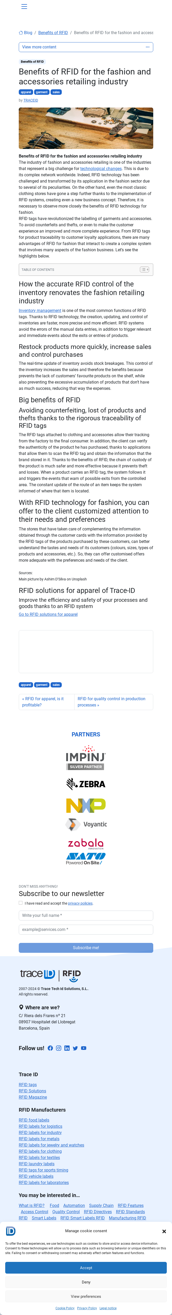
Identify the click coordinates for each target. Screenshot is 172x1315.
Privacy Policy (87, 1308)
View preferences (86, 1296)
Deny (86, 1282)
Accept (86, 1268)
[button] (164, 1230)
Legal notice (108, 1308)
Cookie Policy (65, 1308)
